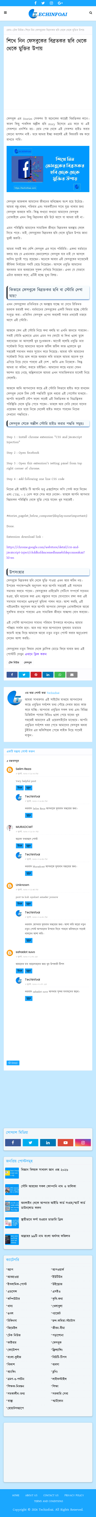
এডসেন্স (12, 1291)
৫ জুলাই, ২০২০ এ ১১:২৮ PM (27, 831)
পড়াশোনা (58, 1335)
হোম (9, 30)
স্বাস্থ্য (10, 1401)
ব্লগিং (55, 1372)
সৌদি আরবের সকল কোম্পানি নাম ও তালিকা (48, 1186)
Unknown (22, 885)
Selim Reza (23, 769)
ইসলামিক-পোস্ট (17, 1284)
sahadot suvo (25, 952)
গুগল (10, 1313)
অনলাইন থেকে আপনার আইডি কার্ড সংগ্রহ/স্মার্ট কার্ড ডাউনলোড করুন (53, 1205)
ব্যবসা (55, 1364)
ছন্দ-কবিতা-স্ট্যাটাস (63, 1321)
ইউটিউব (57, 1277)
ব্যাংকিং (12, 1372)
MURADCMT (24, 827)
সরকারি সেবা (60, 1394)
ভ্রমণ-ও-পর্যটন (16, 1379)
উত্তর (19, 788)
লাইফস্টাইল (59, 1379)
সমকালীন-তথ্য (16, 1394)
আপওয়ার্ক (58, 1270)
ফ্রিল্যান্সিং (57, 1350)
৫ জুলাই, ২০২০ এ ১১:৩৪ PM (27, 889)
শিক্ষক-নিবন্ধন (16, 1386)
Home (15, 1495)
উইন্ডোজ (57, 1284)
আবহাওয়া (13, 1277)
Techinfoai (52, 693)
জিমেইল (12, 1328)
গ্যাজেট (56, 1313)
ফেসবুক (28, 663)
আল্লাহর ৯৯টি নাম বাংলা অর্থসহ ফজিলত (45, 1236)
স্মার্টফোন (57, 1401)
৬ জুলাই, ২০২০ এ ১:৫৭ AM (36, 984)
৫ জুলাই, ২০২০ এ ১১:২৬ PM (27, 773)
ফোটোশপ (13, 1350)
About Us (31, 1495)
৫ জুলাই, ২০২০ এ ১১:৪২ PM (36, 917)
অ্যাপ (10, 1270)
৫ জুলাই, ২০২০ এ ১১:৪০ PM (36, 801)
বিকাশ (11, 1364)
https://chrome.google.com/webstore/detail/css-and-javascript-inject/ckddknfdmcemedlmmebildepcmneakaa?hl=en (46, 552)
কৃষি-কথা (57, 1299)
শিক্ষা (55, 1386)
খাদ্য (10, 1306)
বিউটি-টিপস (59, 1357)
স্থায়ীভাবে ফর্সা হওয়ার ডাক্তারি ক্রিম (42, 1219)
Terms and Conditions (48, 1501)
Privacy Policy (74, 1495)
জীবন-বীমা (58, 1328)
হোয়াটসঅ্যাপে (16, 1408)
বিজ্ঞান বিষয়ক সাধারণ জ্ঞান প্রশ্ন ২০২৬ (44, 1170)
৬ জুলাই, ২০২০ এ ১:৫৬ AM (27, 956)
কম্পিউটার (14, 1299)
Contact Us (50, 1495)
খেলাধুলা (57, 1306)
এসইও (56, 1291)
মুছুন (28, 788)
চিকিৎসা (12, 1321)
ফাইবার (12, 1342)
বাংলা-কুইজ (14, 1357)
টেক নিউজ (18, 30)
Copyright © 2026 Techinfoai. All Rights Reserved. (48, 1509)
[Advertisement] (48, 80)
